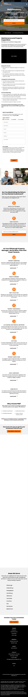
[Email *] (14, 129)
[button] (14, 666)
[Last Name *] (14, 125)
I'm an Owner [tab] (6, 119)
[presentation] (14, 156)
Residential (14, 630)
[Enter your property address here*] (14, 20)
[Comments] (14, 141)
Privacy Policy (21, 681)
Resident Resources (14, 641)
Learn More (13, 268)
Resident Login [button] (14, 642)
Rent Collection (8, 32)
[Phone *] (14, 132)
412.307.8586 (24, 1)
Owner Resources (14, 631)
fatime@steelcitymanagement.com (14, 659)
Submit (14, 23)
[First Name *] (14, 122)
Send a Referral (14, 648)
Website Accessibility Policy (19, 688)
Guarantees (14, 633)
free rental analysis (14, 431)
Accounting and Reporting (18, 32)
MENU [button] (26, 4)
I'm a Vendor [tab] (20, 119)
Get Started (14, 622)
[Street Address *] (14, 136)
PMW (12, 681)
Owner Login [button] (14, 635)
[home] (7, 4)
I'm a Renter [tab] (13, 119)
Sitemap (16, 681)
